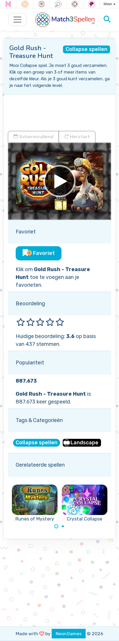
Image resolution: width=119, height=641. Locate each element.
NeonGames (69, 633)
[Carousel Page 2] (63, 526)
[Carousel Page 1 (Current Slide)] (56, 526)
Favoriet (39, 253)
